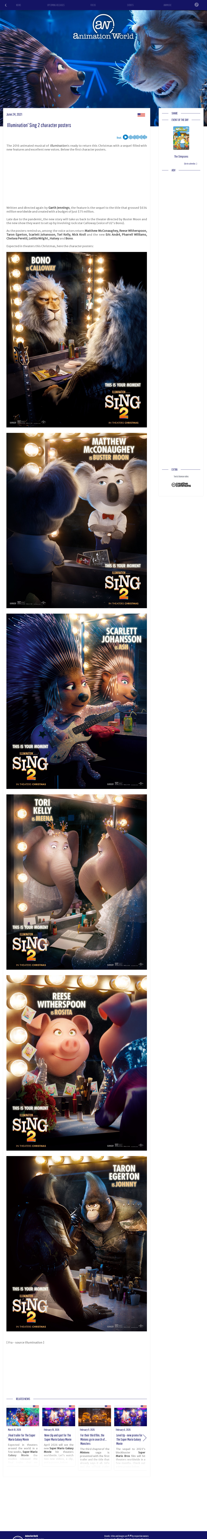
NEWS (18, 5)
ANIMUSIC (168, 5)
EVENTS (130, 5)
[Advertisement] (76, 178)
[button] (145, 1437)
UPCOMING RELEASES (56, 5)
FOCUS (93, 5)
